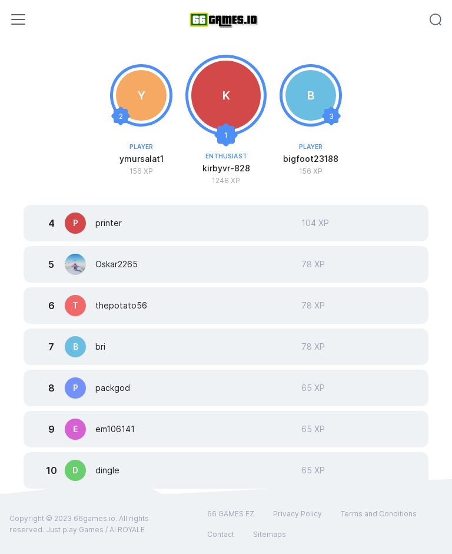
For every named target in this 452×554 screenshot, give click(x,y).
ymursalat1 (141, 159)
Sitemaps (269, 534)
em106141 (115, 429)
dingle (107, 470)
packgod (112, 388)
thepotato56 (121, 305)
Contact (220, 534)
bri (100, 346)
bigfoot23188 (310, 159)
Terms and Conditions (379, 513)
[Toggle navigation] (18, 19)
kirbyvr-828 (226, 168)
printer (108, 223)
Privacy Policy (297, 513)
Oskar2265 (116, 264)
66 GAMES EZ (230, 513)
